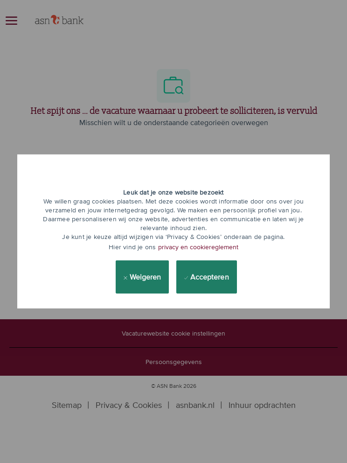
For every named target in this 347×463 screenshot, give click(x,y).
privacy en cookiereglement (198, 247)
